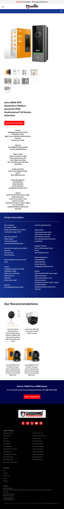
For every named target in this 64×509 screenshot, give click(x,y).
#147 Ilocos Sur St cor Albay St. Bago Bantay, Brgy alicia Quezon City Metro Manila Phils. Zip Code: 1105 (27, 489)
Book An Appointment (32, 397)
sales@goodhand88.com (9, 498)
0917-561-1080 (9, 495)
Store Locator (6, 475)
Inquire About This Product (14, 123)
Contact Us (5, 481)
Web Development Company (50, 503)
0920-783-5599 (10, 494)
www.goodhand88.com (8, 499)
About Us (5, 478)
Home (4, 470)
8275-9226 (5, 492)
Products (5, 473)
